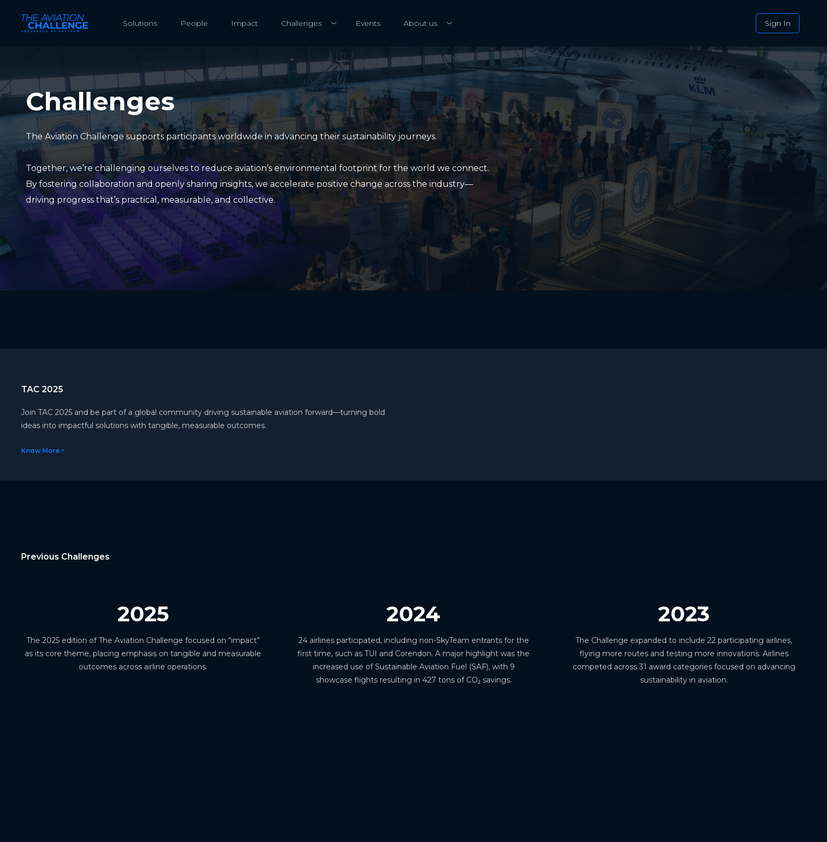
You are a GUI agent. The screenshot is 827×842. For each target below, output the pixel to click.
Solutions (140, 23)
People (194, 23)
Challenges (301, 23)
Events (367, 23)
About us (420, 23)
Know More (43, 451)
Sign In (778, 23)
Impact (244, 23)
